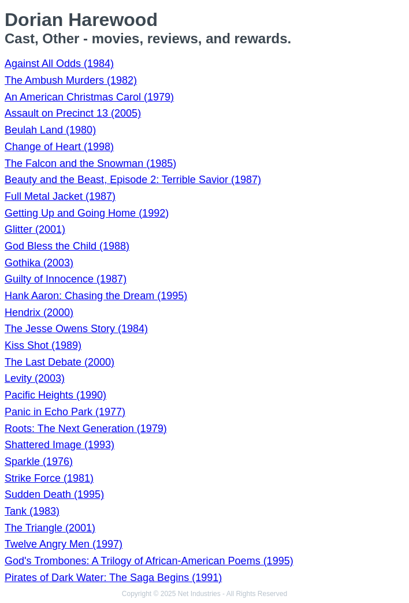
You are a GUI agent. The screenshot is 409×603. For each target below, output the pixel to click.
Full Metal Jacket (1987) (60, 196)
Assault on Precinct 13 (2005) (73, 113)
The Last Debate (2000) (59, 362)
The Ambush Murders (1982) (71, 80)
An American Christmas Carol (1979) (89, 97)
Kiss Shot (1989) (43, 345)
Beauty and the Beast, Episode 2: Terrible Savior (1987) (133, 179)
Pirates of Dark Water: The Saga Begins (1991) (113, 577)
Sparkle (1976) (39, 461)
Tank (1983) (32, 511)
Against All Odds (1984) (59, 63)
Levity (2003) (35, 378)
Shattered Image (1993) (59, 445)
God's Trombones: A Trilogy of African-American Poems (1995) (149, 561)
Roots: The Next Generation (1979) (86, 428)
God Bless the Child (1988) (67, 246)
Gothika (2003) (39, 263)
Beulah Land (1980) (50, 130)
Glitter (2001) (35, 229)
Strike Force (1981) (49, 478)
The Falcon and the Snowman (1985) (90, 163)
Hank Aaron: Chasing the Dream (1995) (96, 296)
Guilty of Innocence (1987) (66, 279)
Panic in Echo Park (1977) (65, 412)
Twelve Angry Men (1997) (63, 544)
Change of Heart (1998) (59, 146)
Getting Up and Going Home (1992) (87, 213)
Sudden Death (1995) (54, 494)
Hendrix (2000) (39, 312)
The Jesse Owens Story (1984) (76, 328)
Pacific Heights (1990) (55, 395)
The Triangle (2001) (50, 528)
